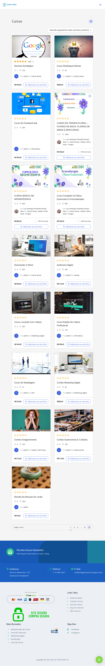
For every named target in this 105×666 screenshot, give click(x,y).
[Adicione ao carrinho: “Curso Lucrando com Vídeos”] (36, 345)
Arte (33, 394)
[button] (99, 659)
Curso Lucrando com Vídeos (28, 323)
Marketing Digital (37, 337)
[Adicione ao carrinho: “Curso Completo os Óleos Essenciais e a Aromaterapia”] (74, 228)
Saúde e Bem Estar (38, 451)
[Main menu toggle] (100, 5)
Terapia (70, 146)
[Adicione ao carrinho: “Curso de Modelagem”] (36, 403)
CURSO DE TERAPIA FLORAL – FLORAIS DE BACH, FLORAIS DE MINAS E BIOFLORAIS (73, 127)
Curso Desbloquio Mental (69, 67)
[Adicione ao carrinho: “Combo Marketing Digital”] (78, 403)
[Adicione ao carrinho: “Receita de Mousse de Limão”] (36, 517)
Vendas (76, 276)
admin (25, 77)
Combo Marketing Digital (68, 384)
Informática (35, 150)
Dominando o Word (23, 266)
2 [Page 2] (74, 528)
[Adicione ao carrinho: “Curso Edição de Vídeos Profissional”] (78, 345)
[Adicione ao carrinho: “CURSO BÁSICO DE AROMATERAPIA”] (31, 228)
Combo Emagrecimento (25, 441)
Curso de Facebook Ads (25, 124)
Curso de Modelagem (24, 384)
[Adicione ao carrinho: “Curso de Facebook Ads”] (36, 159)
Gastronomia (79, 451)
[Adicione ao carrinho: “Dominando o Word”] (36, 285)
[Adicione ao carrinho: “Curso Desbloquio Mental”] (78, 86)
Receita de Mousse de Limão (28, 498)
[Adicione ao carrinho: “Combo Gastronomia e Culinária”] (78, 460)
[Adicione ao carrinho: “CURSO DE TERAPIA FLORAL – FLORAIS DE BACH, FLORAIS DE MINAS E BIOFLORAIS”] (74, 159)
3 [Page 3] (77, 528)
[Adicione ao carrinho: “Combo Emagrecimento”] (36, 460)
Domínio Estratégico (23, 67)
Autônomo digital (65, 266)
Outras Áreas (36, 77)
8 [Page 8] (84, 528)
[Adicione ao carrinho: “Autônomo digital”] (78, 285)
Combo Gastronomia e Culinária (72, 441)
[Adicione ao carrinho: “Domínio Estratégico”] (36, 86)
